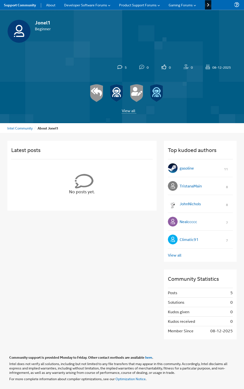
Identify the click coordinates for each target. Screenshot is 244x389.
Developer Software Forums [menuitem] (85, 4)
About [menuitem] (50, 4)
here (148, 357)
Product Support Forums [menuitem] (138, 4)
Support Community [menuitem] (20, 5)
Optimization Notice (130, 378)
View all (128, 110)
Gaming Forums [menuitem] (181, 4)
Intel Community (20, 127)
